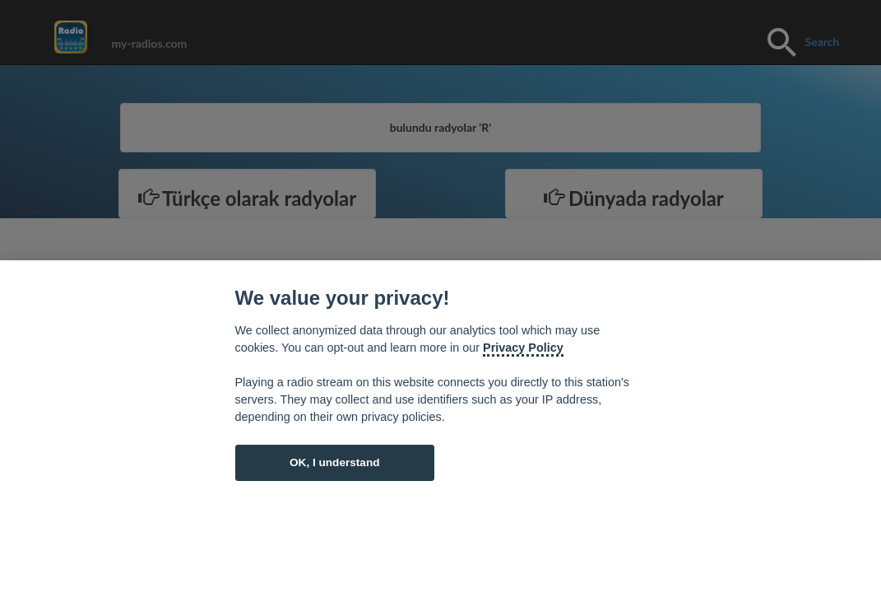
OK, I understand (335, 462)
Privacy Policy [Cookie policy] (523, 347)
